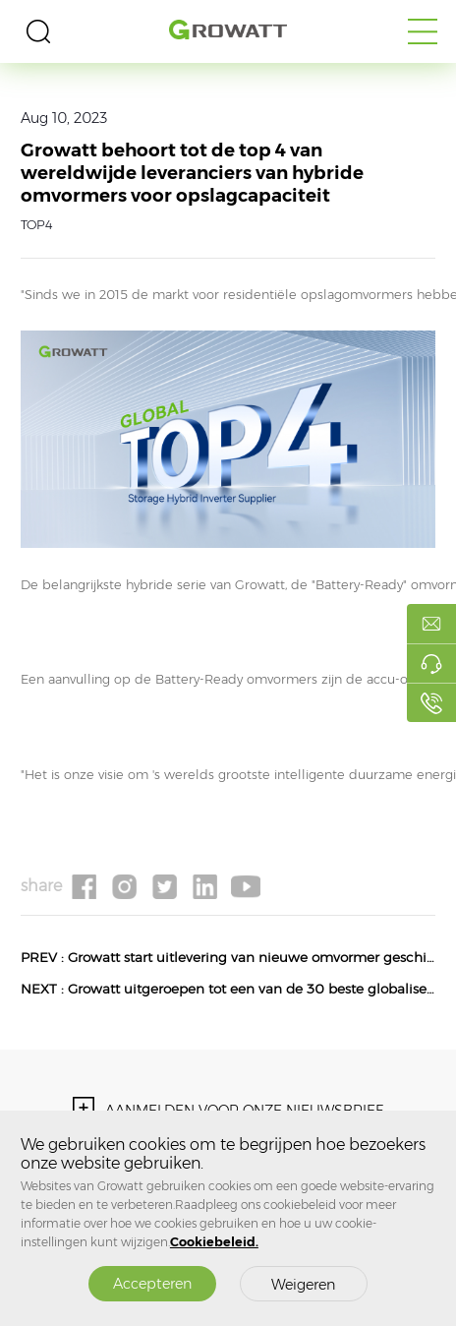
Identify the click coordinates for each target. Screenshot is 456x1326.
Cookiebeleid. (214, 1242)
